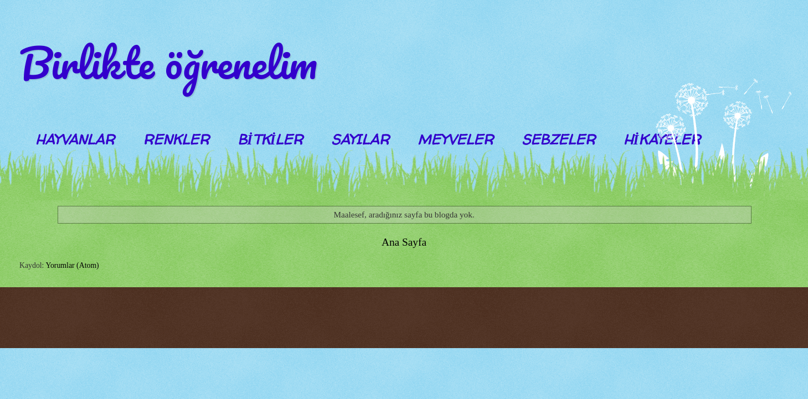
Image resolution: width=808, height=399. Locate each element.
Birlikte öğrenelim (168, 63)
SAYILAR (360, 139)
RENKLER (176, 139)
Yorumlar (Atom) (72, 265)
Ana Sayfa (404, 242)
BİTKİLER (270, 139)
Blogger (382, 326)
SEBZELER (558, 139)
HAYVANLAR (75, 139)
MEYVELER (455, 139)
